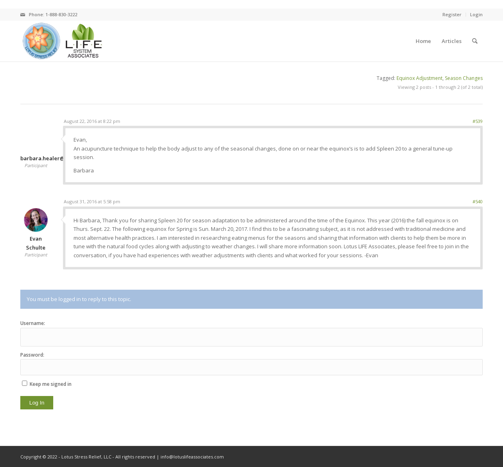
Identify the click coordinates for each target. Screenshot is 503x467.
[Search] (475, 41)
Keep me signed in (51, 384)
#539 (478, 121)
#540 (478, 201)
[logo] (62, 41)
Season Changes (464, 78)
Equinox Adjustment (419, 78)
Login (476, 14)
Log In (36, 403)
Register (452, 14)
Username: (32, 323)
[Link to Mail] (23, 15)
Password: (32, 354)
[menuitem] (423, 41)
